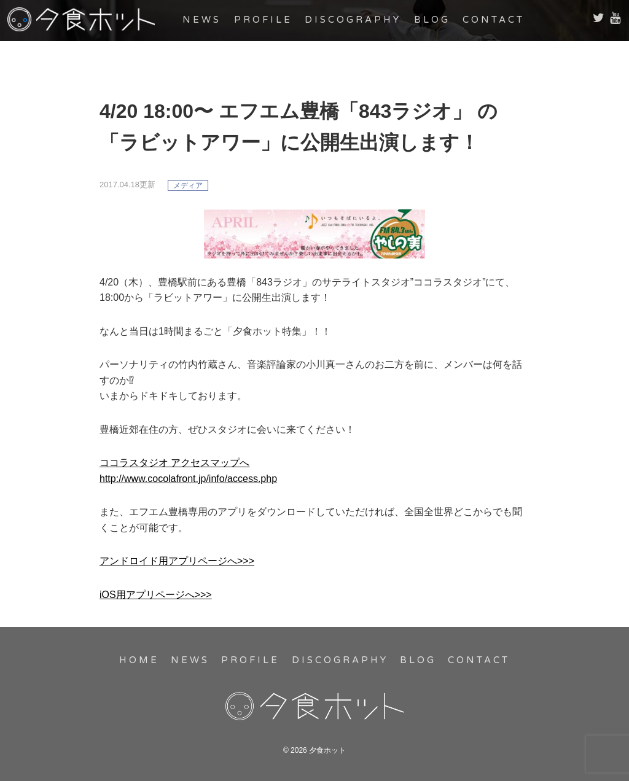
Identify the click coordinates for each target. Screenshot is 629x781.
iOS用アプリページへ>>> (156, 594)
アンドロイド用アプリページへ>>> (177, 561)
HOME (139, 660)
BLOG (432, 19)
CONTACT (494, 19)
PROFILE (263, 19)
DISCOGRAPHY (353, 19)
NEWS (201, 19)
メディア (188, 185)
